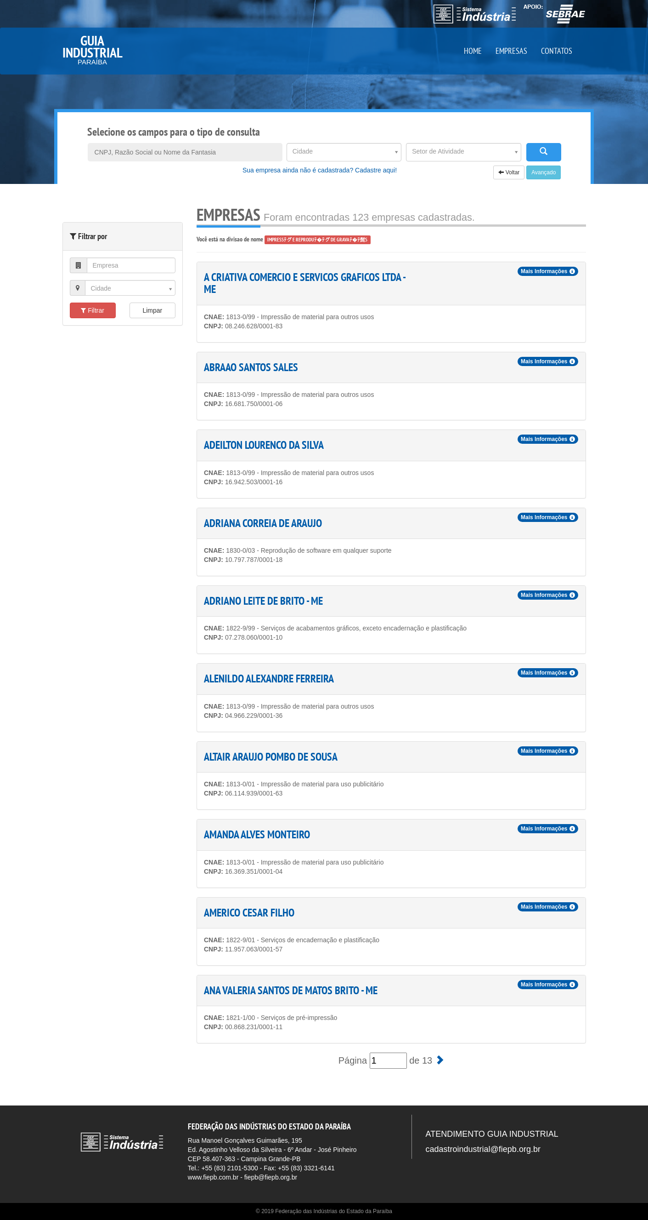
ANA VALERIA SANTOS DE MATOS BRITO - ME (291, 990)
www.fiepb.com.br (213, 1177)
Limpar (152, 310)
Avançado (543, 172)
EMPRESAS (511, 51)
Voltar (508, 172)
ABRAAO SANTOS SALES (251, 367)
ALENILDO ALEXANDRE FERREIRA (269, 678)
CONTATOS (556, 51)
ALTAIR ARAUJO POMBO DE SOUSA (271, 757)
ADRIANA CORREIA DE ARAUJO (263, 523)
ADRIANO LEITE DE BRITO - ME (263, 601)
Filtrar (92, 310)
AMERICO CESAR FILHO (249, 912)
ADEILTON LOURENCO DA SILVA (264, 445)
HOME (473, 51)
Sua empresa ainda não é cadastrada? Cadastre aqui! (319, 170)
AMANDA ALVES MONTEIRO (257, 834)
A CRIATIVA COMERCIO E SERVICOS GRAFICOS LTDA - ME (304, 283)
